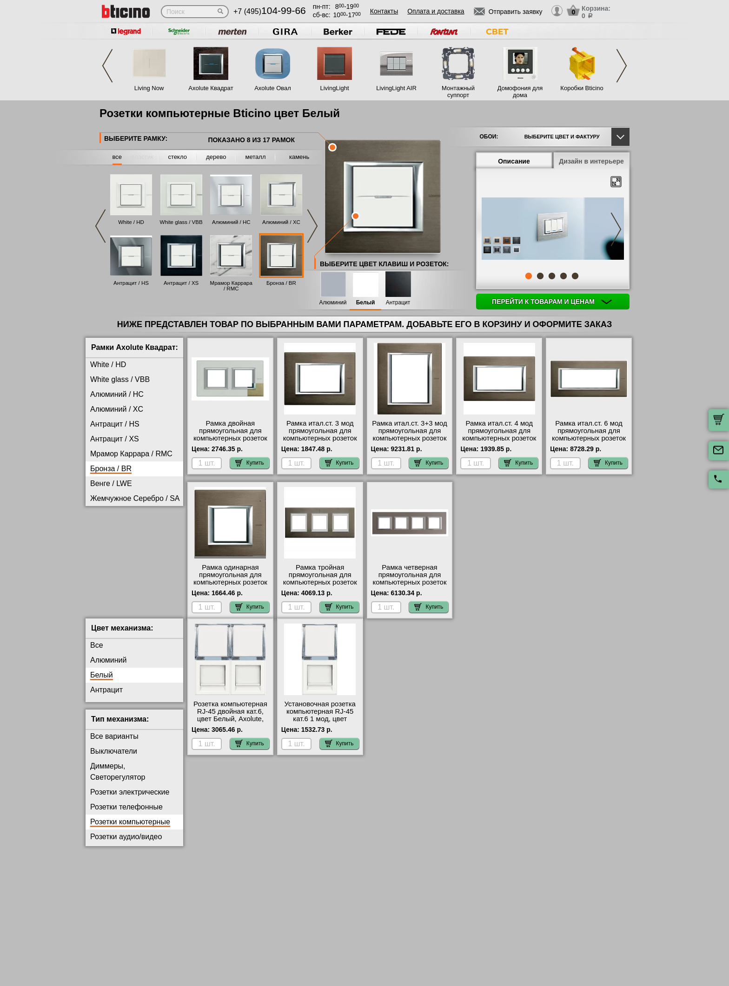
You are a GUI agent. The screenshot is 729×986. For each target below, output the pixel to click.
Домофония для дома (520, 92)
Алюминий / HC (231, 222)
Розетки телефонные (126, 814)
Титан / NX (108, 558)
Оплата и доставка (435, 11)
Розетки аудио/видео (126, 844)
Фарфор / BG (112, 573)
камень (299, 156)
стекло (177, 156)
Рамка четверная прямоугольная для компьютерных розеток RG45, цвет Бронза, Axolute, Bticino (409, 582)
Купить (249, 463)
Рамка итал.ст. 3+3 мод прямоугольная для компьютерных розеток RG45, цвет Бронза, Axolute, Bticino (409, 438)
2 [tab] (540, 276)
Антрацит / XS (181, 283)
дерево (216, 156)
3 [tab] (552, 276)
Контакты (384, 11)
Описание (514, 161)
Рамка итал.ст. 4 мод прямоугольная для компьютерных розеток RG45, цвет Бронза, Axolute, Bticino (499, 438)
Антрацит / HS (131, 283)
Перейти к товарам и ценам (552, 301)
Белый (365, 302)
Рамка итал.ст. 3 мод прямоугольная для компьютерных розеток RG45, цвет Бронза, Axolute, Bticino (320, 438)
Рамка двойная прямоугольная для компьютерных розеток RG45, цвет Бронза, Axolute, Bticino (230, 438)
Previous (107, 66)
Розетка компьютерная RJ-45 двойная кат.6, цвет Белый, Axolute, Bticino (230, 722)
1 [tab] (528, 276)
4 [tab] (563, 276)
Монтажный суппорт (458, 92)
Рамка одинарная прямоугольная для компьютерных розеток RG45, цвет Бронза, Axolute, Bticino (230, 582)
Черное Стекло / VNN (127, 602)
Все (96, 653)
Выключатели (113, 759)
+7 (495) (269, 11)
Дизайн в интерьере (591, 161)
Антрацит (398, 302)
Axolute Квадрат (210, 88)
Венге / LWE (111, 483)
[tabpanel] (553, 229)
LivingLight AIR (396, 88)
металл (255, 156)
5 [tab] (575, 276)
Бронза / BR (281, 283)
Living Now (149, 88)
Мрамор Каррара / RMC (231, 285)
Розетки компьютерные (130, 829)
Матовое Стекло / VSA (129, 528)
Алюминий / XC (281, 222)
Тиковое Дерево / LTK (127, 543)
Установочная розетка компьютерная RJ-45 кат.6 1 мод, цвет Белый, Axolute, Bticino (320, 722)
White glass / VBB (181, 222)
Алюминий (333, 302)
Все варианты (114, 744)
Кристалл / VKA (117, 513)
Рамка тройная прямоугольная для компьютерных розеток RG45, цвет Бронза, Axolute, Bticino (320, 582)
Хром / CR (108, 588)
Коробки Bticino (581, 88)
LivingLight (334, 88)
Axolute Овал (272, 88)
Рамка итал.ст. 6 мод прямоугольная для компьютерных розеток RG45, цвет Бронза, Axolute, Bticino (589, 438)
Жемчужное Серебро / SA (134, 498)
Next (621, 66)
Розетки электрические (129, 799)
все (117, 156)
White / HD (131, 222)
